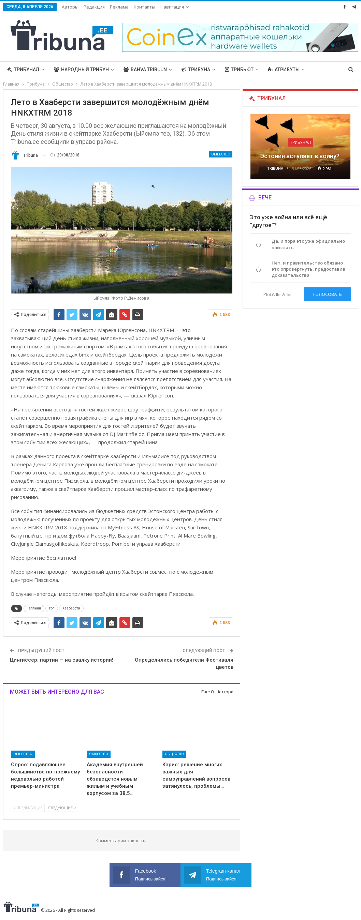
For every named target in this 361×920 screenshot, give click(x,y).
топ (52, 608)
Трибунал (23, 69)
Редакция (94, 7)
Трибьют (239, 69)
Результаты (277, 294)
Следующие (62, 807)
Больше (278, 69)
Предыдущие (27, 807)
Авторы (70, 7)
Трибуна (196, 69)
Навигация (172, 7)
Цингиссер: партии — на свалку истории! (61, 660)
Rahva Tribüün (145, 69)
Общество (220, 154)
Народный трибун (81, 69)
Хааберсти (71, 608)
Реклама (119, 7)
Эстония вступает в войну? (300, 156)
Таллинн (34, 608)
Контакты (144, 7)
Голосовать (327, 294)
